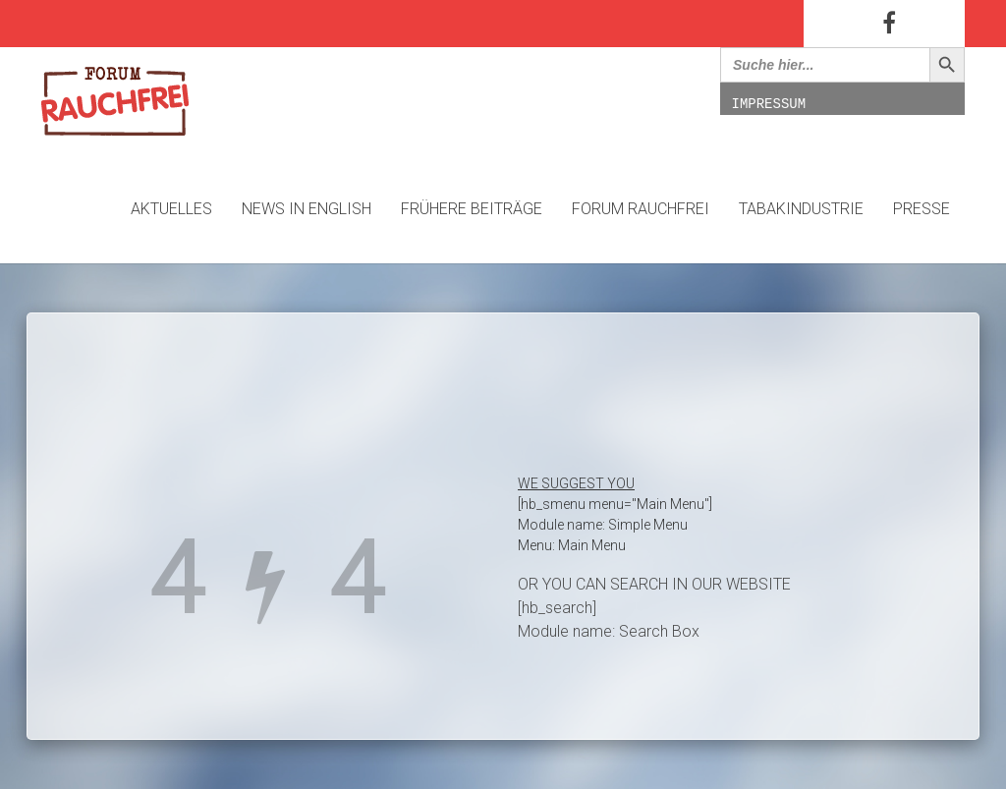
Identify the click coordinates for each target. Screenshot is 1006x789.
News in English (306, 208)
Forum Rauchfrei (640, 208)
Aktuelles (171, 208)
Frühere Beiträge (471, 208)
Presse (921, 208)
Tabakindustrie (801, 208)
